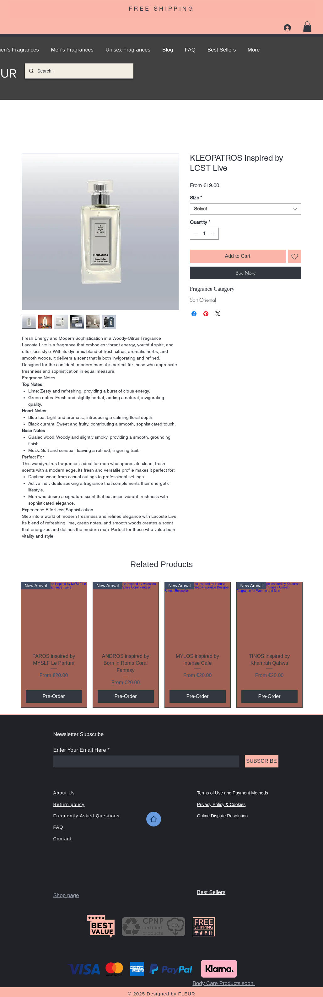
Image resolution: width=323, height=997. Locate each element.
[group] (161, 645)
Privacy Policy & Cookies (221, 804)
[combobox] (245, 208)
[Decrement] (195, 234)
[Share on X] (218, 313)
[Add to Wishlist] (294, 256)
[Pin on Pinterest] (206, 313)
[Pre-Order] (54, 696)
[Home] (153, 819)
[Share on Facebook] (194, 313)
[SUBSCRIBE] (261, 761)
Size (196, 197)
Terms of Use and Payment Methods (232, 792)
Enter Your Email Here (79, 750)
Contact (62, 838)
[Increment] (213, 234)
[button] (307, 26)
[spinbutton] (204, 234)
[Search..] (78, 71)
